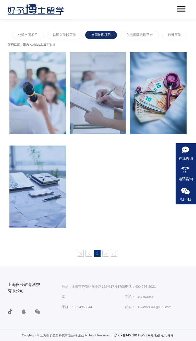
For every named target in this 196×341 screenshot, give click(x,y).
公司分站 (167, 335)
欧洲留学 (174, 35)
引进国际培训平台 (139, 35)
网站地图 (154, 335)
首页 (26, 44)
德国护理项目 (101, 35)
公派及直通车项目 (43, 44)
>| (114, 254)
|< (80, 254)
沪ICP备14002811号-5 (130, 335)
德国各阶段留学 (64, 35)
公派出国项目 (28, 35)
